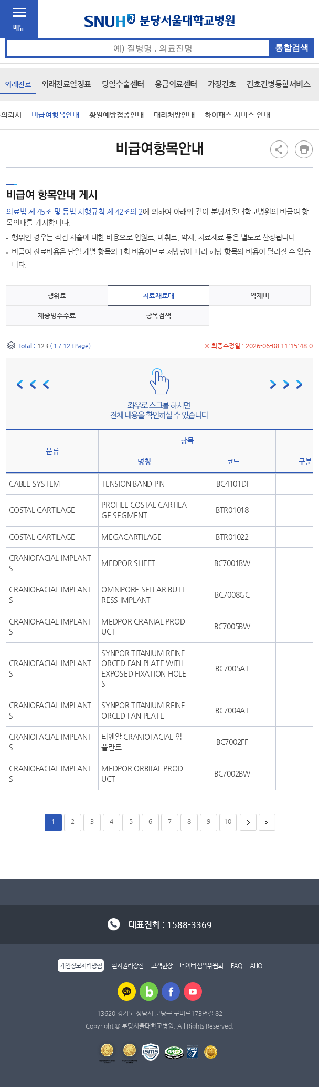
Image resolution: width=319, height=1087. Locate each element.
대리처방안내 (174, 114)
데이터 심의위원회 (201, 965)
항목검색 (158, 315)
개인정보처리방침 (81, 965)
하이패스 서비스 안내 (237, 114)
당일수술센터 (123, 83)
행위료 (56, 295)
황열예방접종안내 (116, 114)
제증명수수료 (57, 315)
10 (227, 821)
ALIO (256, 965)
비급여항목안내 (55, 114)
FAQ (236, 965)
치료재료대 (158, 295)
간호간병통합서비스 (279, 83)
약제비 (259, 295)
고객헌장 (161, 965)
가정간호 (222, 83)
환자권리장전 (127, 965)
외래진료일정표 (66, 83)
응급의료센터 (176, 83)
